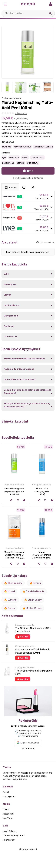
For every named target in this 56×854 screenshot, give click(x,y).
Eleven (25, 157)
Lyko (4, 157)
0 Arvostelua (21, 113)
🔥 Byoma (35, 583)
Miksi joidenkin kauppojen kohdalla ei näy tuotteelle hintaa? (27, 405)
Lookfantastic (37, 157)
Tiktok (6, 809)
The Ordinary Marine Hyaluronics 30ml (33, 672)
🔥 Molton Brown (31, 608)
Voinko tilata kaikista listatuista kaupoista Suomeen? (27, 391)
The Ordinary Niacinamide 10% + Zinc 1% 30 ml (33, 630)
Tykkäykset (9, 796)
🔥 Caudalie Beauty (33, 591)
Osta (28, 171)
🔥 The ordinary (13, 583)
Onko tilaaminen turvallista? (20, 379)
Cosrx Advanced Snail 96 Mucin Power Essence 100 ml (32, 651)
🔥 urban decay (33, 599)
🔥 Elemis (9, 608)
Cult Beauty (32, 163)
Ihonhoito (6, 146)
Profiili (6, 792)
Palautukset (9, 839)
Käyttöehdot (28, 748)
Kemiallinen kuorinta (43, 146)
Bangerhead (8, 163)
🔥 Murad (9, 591)
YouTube (8, 818)
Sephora (20, 163)
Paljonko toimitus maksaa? (19, 368)
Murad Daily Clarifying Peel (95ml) (41, 491)
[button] (28, 743)
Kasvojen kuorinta (22, 146)
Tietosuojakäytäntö (13, 835)
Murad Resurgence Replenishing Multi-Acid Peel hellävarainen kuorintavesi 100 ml (14, 494)
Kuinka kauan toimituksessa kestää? (24, 358)
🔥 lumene (10, 599)
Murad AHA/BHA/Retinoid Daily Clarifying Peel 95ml (42, 556)
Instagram (8, 813)
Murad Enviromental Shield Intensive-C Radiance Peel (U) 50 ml (14, 556)
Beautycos (14, 157)
